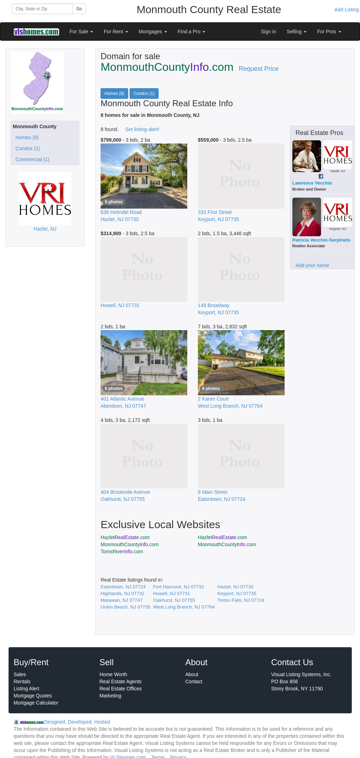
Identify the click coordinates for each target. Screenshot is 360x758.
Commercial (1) (31, 159)
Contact (193, 681)
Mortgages (153, 31)
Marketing (110, 695)
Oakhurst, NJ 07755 (174, 600)
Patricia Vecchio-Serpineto (321, 240)
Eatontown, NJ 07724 (123, 586)
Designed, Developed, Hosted (77, 722)
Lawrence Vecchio (312, 183)
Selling (297, 31)
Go (79, 8)
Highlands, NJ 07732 (122, 593)
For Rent (116, 31)
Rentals (22, 681)
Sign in (268, 31)
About (192, 674)
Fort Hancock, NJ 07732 (178, 586)
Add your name (312, 265)
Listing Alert (26, 688)
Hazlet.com (125, 537)
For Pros (329, 31)
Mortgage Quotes (33, 695)
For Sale (81, 31)
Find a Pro (191, 31)
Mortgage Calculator (36, 703)
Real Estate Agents (120, 681)
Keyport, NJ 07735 (236, 593)
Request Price (259, 68)
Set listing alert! (142, 129)
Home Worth (113, 674)
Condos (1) (26, 148)
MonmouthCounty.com (130, 544)
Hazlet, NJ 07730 (235, 586)
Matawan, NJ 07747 (122, 600)
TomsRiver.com (122, 551)
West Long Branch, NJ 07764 (184, 607)
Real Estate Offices (120, 688)
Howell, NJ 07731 (171, 593)
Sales (20, 674)
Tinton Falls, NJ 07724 (240, 600)
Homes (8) (26, 137)
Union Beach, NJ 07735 (125, 607)
